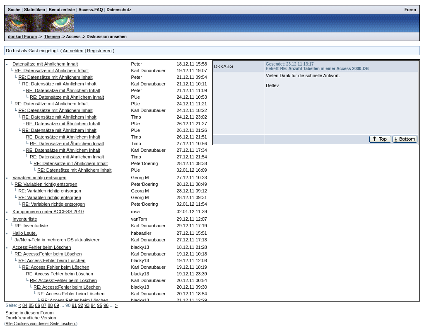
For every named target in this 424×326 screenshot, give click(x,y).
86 (37, 305)
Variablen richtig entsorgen (39, 177)
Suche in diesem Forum (29, 312)
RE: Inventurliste (31, 225)
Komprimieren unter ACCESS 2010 (48, 211)
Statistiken (34, 9)
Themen (52, 36)
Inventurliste (24, 219)
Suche (14, 9)
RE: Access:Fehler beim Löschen (48, 253)
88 (50, 305)
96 (106, 305)
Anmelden (73, 50)
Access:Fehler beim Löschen (41, 247)
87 (43, 305)
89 (56, 305)
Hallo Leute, (24, 233)
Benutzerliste (62, 9)
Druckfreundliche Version (30, 317)
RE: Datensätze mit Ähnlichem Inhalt (51, 70)
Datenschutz (118, 9)
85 (31, 305)
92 (80, 305)
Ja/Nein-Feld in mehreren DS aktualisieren (57, 239)
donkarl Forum (22, 36)
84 (24, 305)
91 (74, 305)
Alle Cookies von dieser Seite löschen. (41, 323)
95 (99, 305)
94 (93, 305)
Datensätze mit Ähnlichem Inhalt (45, 63)
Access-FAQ (91, 9)
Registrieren (99, 50)
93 (86, 305)
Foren (410, 9)
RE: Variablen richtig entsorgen (45, 184)
